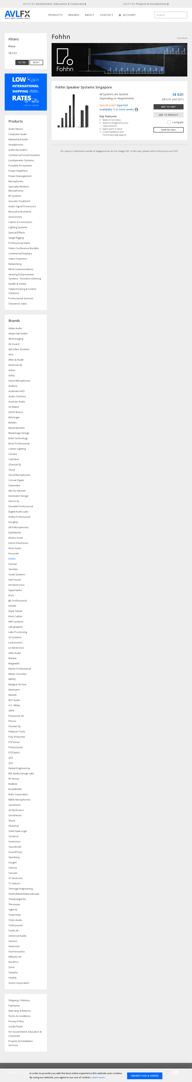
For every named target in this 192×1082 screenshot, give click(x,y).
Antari (11, 370)
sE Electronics (16, 810)
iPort (11, 595)
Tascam (12, 873)
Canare (12, 454)
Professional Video (19, 243)
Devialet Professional (20, 506)
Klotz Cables (15, 616)
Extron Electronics (18, 543)
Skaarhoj (13, 825)
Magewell (13, 663)
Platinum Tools (16, 731)
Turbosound (15, 925)
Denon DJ (13, 501)
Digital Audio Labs (18, 511)
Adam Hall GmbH (18, 333)
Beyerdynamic (16, 427)
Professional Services (20, 298)
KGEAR (12, 605)
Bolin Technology (18, 438)
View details (168, 129)
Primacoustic (15, 747)
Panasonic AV (16, 715)
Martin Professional (19, 668)
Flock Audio (14, 548)
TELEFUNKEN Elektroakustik (23, 894)
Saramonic (14, 804)
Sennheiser (15, 815)
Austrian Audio (16, 401)
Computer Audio (17, 134)
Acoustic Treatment (19, 201)
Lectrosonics (15, 642)
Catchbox (13, 459)
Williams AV (14, 956)
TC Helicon (14, 883)
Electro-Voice (15, 537)
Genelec (13, 569)
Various (12, 941)
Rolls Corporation (18, 794)
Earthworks (14, 532)
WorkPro (13, 962)
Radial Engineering (19, 768)
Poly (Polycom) (16, 736)
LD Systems (15, 637)
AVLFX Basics (15, 412)
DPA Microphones (18, 527)
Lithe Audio (14, 653)
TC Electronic (15, 878)
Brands (73, 15)
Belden (12, 422)
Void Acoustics (16, 951)
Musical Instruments (19, 211)
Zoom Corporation (18, 983)
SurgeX (12, 862)
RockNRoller (15, 789)
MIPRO (12, 679)
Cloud (11, 469)
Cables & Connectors (20, 222)
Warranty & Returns (19, 1010)
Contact (106, 15)
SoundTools (15, 852)
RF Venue (13, 778)
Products (55, 15)
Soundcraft (14, 846)
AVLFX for (54, 4)
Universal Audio (17, 935)
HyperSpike (15, 590)
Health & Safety (17, 283)
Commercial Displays (20, 253)
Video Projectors (17, 258)
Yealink (12, 977)
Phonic (12, 721)
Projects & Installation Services (20, 1043)
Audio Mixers (15, 129)
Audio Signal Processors (22, 206)
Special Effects (16, 232)
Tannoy (12, 867)
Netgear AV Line (17, 684)
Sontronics (14, 841)
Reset (36, 62)
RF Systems (14, 196)
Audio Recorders (17, 149)
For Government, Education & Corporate (25, 1033)
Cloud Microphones (19, 475)
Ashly (11, 375)
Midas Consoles (17, 674)
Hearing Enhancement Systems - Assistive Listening (24, 276)
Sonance (13, 836)
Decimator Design (18, 496)
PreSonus (14, 742)
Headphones (15, 144)
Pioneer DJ (14, 726)
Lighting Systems (17, 227)
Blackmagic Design (18, 433)
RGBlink (12, 784)
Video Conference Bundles (23, 248)
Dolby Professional (19, 516)
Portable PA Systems (20, 165)
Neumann (14, 689)
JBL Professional (17, 600)
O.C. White (14, 705)
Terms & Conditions (19, 1016)
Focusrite (13, 553)
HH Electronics (16, 585)
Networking (14, 264)
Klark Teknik (15, 611)
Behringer (14, 417)
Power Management (20, 176)
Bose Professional (18, 443)
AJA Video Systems (18, 349)
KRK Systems (15, 621)
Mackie (12, 658)
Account (127, 15)
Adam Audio (15, 328)
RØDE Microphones (19, 799)
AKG (10, 354)
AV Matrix (13, 406)
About (89, 15)
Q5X (10, 757)
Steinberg (14, 857)
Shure (11, 820)
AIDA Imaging (15, 338)
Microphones (15, 181)
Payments (14, 1005)
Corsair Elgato (16, 480)
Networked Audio (18, 139)
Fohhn (12, 558)
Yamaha (13, 972)
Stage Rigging (16, 237)
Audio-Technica (17, 396)
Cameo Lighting (17, 448)
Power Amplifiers (18, 170)
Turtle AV (13, 930)
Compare (175, 122)
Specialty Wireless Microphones (18, 188)
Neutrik (12, 695)
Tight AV (12, 909)
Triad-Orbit (14, 914)
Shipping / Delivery (19, 1000)
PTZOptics (14, 752)
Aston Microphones (19, 380)
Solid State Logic (17, 831)
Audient (12, 386)
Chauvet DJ (14, 464)
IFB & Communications (20, 269)
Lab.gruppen (15, 626)
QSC (10, 763)
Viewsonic (14, 946)
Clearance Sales (17, 303)
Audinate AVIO (16, 391)
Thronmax (14, 904)
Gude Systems (16, 574)
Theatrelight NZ (17, 899)
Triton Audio (15, 920)
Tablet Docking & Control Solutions (22, 291)
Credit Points (15, 1026)
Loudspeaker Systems (21, 160)
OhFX (11, 710)
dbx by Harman (17, 490)
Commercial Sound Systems (24, 155)
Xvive (11, 967)
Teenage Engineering (20, 888)
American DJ (15, 365)
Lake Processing (17, 632)
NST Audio (14, 700)
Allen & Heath (16, 359)
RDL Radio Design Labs (21, 773)
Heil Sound (14, 579)
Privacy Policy (16, 1021)
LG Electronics (16, 647)
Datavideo (14, 485)
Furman (12, 564)
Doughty (13, 522)
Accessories (15, 216)
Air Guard (13, 344)
